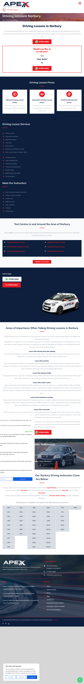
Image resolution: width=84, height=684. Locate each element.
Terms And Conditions (54, 610)
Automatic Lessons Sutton (55, 603)
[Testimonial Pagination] (40, 465)
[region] (21, 672)
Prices (48, 593)
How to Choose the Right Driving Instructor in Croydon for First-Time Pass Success (20, 602)
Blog (48, 596)
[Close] (31, 415)
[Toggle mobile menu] (80, 3)
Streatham (41, 493)
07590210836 (11, 285)
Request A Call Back (42, 261)
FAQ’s (48, 586)
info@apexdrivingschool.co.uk (54, 575)
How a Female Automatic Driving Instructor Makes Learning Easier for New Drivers (18, 588)
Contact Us (50, 599)
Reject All (21, 677)
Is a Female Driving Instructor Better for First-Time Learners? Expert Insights (18, 595)
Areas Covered (51, 589)
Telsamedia (54, 619)
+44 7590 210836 (10, 9)
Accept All (32, 677)
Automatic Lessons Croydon (56, 606)
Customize (10, 677)
